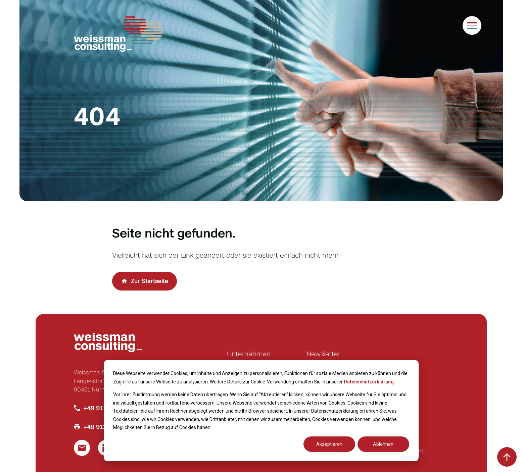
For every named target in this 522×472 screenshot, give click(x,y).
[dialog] (261, 410)
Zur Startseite (149, 280)
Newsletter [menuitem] (323, 354)
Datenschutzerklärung (369, 381)
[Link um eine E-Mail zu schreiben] (82, 448)
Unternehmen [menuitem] (249, 354)
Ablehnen (383, 444)
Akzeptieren (329, 444)
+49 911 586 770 (107, 408)
